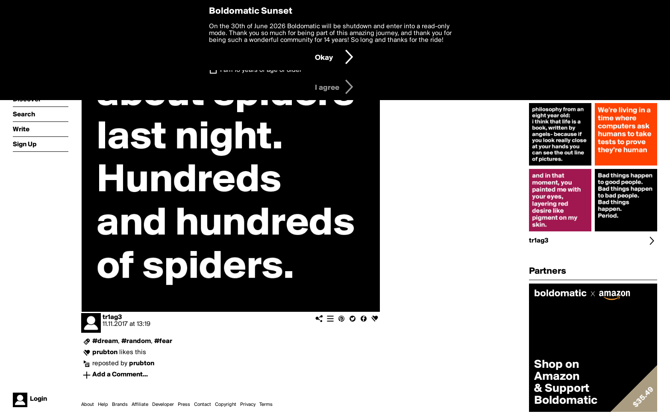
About (87, 404)
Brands (120, 404)
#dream (105, 341)
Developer (163, 404)
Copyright (225, 404)
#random (136, 341)
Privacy (248, 404)
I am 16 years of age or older (261, 70)
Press (184, 404)
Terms (266, 404)
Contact (202, 404)
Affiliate (140, 404)
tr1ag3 (112, 317)
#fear (163, 341)
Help (103, 404)
